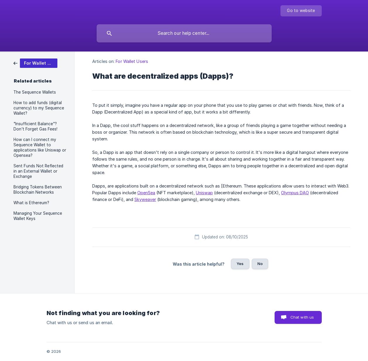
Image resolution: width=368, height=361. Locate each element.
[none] (300, 10)
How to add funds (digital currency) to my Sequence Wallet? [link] (38, 108)
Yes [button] (240, 263)
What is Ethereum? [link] (31, 202)
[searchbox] (184, 33)
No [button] (260, 263)
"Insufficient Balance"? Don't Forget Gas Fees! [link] (35, 126)
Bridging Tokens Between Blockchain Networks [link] (37, 190)
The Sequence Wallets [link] (34, 92)
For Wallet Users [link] (132, 61)
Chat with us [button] (302, 317)
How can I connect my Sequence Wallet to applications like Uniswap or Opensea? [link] (39, 147)
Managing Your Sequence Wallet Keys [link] (37, 216)
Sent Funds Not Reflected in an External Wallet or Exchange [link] (38, 171)
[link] (35, 63)
